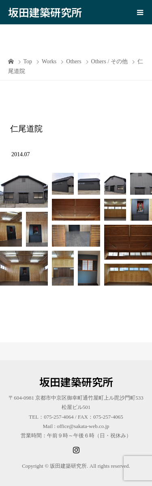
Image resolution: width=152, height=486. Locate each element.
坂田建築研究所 (45, 11)
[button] (24, 190)
